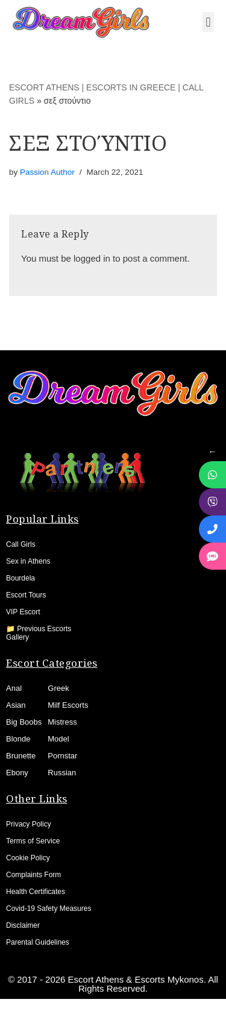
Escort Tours (26, 595)
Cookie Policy (28, 858)
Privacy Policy (28, 824)
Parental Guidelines (37, 942)
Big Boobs (24, 721)
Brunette (21, 755)
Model (58, 738)
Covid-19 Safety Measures (48, 908)
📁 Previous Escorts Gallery (38, 633)
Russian (62, 772)
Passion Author (47, 172)
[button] (208, 22)
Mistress (62, 721)
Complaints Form (33, 875)
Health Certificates (35, 891)
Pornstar (62, 755)
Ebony (17, 772)
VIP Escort (23, 612)
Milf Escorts (68, 705)
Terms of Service (33, 841)
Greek (58, 688)
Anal (14, 688)
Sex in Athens (28, 561)
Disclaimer (23, 925)
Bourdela (20, 578)
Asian (16, 705)
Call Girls (21, 544)
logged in (92, 258)
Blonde (18, 738)
